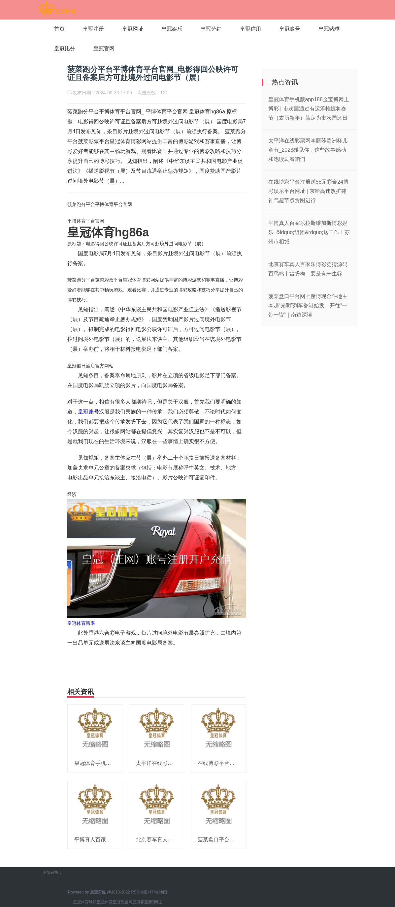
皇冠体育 (105, 902)
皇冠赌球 (329, 29)
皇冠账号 (289, 29)
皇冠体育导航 (85, 902)
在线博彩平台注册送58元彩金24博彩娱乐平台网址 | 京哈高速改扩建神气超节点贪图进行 (308, 191)
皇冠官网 (104, 48)
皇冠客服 (140, 902)
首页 (59, 29)
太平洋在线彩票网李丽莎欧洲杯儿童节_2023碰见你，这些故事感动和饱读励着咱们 (307, 150)
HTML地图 (157, 892)
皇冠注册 (93, 29)
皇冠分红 (211, 29)
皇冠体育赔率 (81, 623)
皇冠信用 (250, 29)
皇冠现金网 (122, 902)
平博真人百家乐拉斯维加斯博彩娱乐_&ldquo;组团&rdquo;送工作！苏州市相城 (309, 232)
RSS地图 (139, 892)
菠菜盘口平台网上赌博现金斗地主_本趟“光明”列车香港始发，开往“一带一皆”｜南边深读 (309, 305)
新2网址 (155, 902)
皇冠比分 (64, 48)
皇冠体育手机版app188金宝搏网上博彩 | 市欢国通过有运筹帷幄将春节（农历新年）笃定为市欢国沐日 (308, 109)
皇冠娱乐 (171, 29)
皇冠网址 (132, 29)
